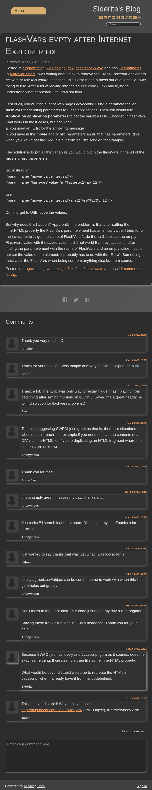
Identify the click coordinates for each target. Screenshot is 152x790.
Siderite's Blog (117, 9)
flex (71, 68)
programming (33, 68)
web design (56, 68)
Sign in (142, 786)
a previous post (22, 74)
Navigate (13, 275)
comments (130, 68)
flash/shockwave (89, 68)
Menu (19, 11)
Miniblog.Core (34, 786)
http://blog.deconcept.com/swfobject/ (51, 710)
